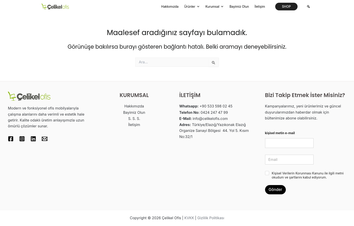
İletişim (259, 6)
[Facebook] (11, 139)
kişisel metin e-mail (280, 133)
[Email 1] (44, 139)
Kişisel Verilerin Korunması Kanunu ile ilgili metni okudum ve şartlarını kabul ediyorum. (308, 175)
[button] (286, 6)
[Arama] (308, 6)
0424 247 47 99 (214, 112)
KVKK (189, 218)
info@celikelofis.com (210, 118)
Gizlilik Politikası (210, 218)
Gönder (275, 189)
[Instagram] (22, 139)
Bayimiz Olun (239, 6)
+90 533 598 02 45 (216, 106)
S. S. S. (134, 118)
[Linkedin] (33, 139)
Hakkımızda (170, 6)
